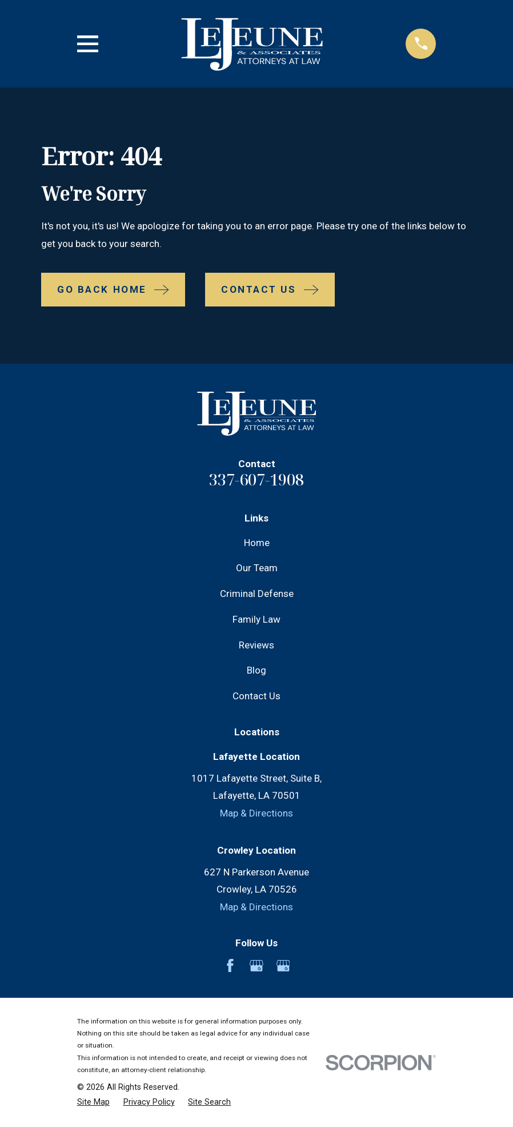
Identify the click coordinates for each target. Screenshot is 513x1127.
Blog (256, 670)
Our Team (257, 568)
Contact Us (256, 696)
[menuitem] (93, 1102)
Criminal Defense (257, 593)
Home (257, 542)
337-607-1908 (256, 479)
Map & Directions (256, 813)
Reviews (256, 645)
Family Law (256, 619)
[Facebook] (230, 966)
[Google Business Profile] (256, 966)
